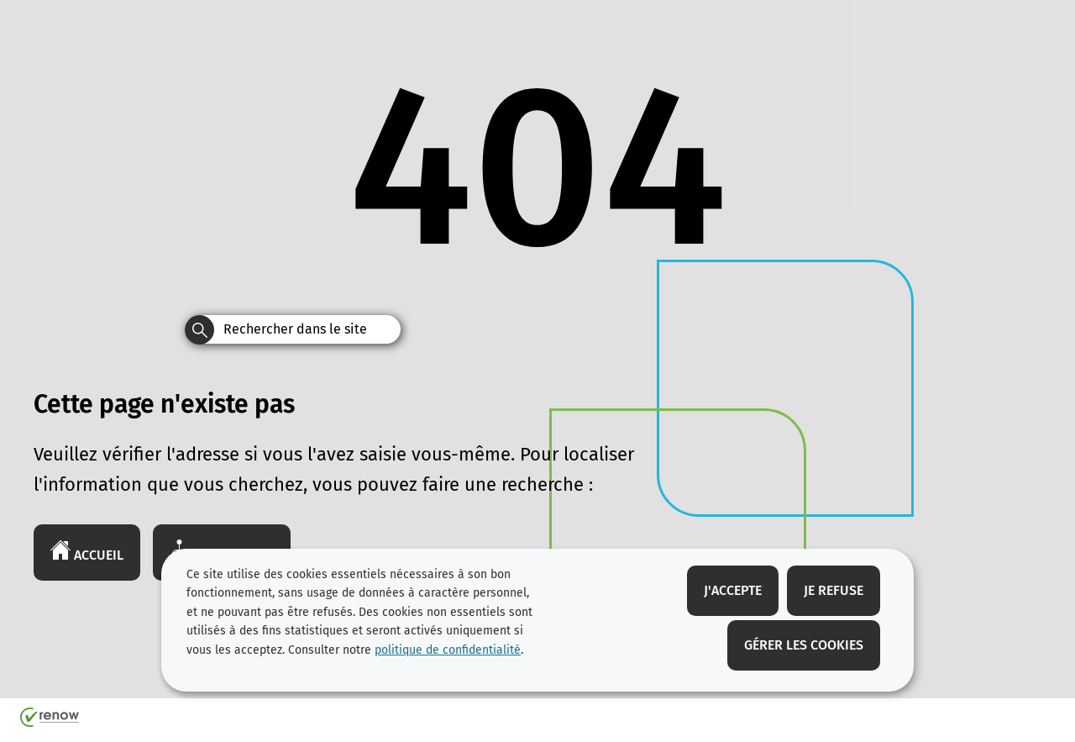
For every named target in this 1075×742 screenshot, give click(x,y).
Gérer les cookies (803, 645)
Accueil (86, 551)
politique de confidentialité (448, 650)
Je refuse (833, 590)
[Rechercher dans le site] (199, 330)
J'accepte (733, 590)
